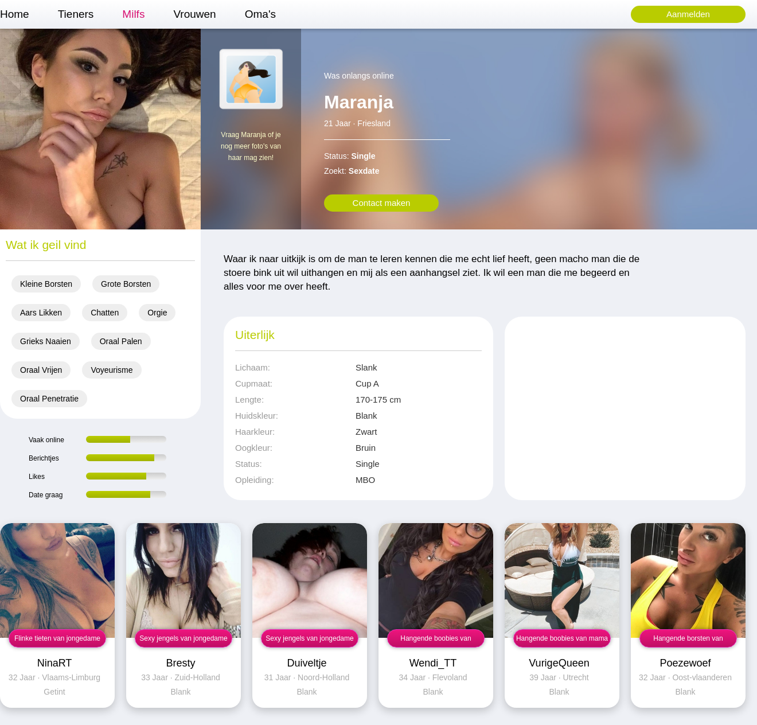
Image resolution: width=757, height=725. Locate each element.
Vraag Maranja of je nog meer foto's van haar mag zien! (251, 146)
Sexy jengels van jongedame (183, 638)
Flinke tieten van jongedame (57, 638)
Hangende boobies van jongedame (435, 641)
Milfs (133, 14)
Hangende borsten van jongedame (688, 641)
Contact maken (382, 203)
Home (14, 14)
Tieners (76, 14)
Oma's (260, 14)
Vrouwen (194, 14)
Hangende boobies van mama (562, 638)
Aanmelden (688, 14)
